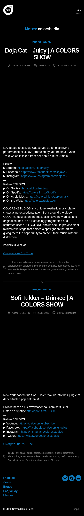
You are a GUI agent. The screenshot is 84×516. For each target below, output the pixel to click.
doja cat (52, 265)
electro (58, 452)
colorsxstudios (30, 265)
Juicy (77, 265)
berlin (29, 452)
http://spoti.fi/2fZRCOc (41, 411)
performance (67, 456)
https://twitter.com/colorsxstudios (38, 435)
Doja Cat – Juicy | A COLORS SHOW (42, 54)
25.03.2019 (44, 65)
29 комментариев (66, 312)
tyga (18, 273)
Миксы (8, 495)
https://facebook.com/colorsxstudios (44, 427)
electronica (13, 456)
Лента (7, 482)
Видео (36, 42)
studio (47, 460)
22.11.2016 (43, 312)
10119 (11, 452)
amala (44, 262)
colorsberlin (63, 262)
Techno (55, 460)
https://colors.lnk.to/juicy (33, 167)
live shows (46, 456)
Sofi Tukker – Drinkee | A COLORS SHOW (42, 301)
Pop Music (13, 460)
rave (22, 460)
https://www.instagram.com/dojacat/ (44, 176)
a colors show (15, 262)
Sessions (31, 460)
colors (52, 262)
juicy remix (13, 269)
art (17, 452)
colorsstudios (15, 265)
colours (43, 265)
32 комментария (67, 65)
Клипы (47, 42)
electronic (68, 452)
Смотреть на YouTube (18, 253)
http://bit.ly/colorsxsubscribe (37, 423)
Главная (9, 477)
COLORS (25, 65)
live (38, 456)
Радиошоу (10, 491)
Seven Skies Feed (22, 509)
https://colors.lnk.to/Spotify (39, 192)
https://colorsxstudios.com (40, 200)
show (39, 460)
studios (70, 269)
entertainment (28, 456)
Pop (77, 456)
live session (45, 269)
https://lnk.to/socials (35, 188)
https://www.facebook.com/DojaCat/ (44, 172)
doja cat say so (65, 265)
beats (22, 452)
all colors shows (31, 262)
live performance (29, 269)
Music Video (58, 269)
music (56, 456)
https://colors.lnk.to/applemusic (49, 196)
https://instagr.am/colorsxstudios (42, 431)
